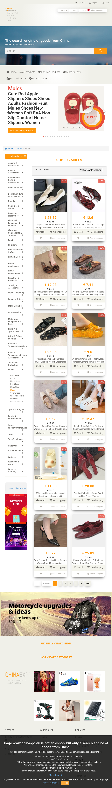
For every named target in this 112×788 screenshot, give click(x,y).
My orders (9, 741)
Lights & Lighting (16, 292)
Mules (12, 390)
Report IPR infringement (86, 743)
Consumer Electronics (13, 214)
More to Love (72, 71)
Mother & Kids (14, 312)
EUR (74, 10)
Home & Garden (15, 257)
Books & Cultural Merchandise (15, 195)
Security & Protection (13, 363)
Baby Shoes (15, 375)
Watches (12, 457)
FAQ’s (7, 746)
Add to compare (57, 238)
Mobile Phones (46, 752)
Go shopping (57, 232)
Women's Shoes (16, 402)
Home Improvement (14, 272)
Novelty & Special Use (13, 330)
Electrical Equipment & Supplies (14, 223)
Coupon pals (10, 751)
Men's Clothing (15, 306)
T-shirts (43, 734)
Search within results (90, 170)
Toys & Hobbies (15, 439)
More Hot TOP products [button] (22, 130)
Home (12, 71)
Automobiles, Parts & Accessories (14, 180)
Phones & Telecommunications (18, 344)
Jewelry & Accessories (13, 286)
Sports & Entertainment (15, 417)
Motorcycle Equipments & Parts (14, 321)
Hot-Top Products (49, 71)
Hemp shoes (15, 381)
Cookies (78, 734)
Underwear (13, 446)
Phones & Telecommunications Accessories (18, 355)
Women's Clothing (12, 470)
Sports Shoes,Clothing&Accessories (21, 426)
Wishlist (80, 3)
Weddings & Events (13, 463)
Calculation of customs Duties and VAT (18, 735)
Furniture (12, 245)
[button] (104, 112)
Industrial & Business (13, 279)
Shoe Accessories (17, 396)
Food (10, 240)
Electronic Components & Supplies (15, 233)
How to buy (38, 78)
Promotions (16, 78)
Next (88, 580)
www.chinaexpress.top (19, 488)
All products (27, 71)
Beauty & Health (15, 187)
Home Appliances (13, 264)
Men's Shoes (15, 387)
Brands (11, 201)
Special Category (16, 409)
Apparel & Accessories (13, 164)
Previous (46, 580)
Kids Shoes (14, 384)
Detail (40, 232)
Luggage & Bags (15, 299)
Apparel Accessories (13, 171)
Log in (106, 3)
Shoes (19, 148)
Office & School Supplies (15, 337)
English (63, 10)
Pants (43, 738)
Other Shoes (15, 393)
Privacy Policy (81, 738)
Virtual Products (15, 450)
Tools (10, 434)
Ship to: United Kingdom (93, 10)
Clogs (12, 378)
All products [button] (16, 156)
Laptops (44, 748)
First (37, 580)
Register (93, 3)
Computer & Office (13, 207)
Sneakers (14, 399)
